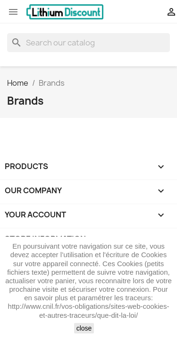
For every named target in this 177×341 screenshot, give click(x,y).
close (84, 328)
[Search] (88, 42)
